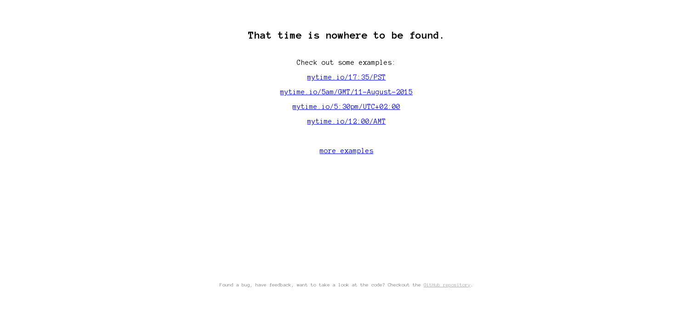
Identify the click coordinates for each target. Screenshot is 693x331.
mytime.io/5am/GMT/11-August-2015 (346, 92)
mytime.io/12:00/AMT (346, 121)
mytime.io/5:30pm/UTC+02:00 (346, 106)
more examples (347, 150)
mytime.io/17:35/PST (346, 77)
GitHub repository (447, 284)
